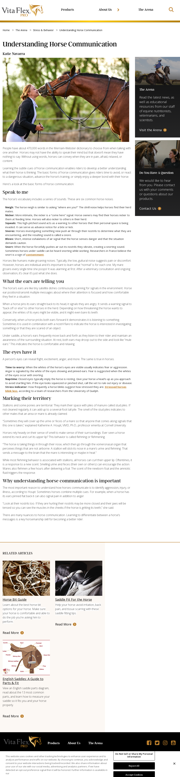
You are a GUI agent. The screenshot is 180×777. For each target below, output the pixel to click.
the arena (21, 30)
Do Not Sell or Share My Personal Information (134, 755)
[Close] (174, 764)
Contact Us (147, 209)
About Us (106, 10)
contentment (35, 255)
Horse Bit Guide (15, 600)
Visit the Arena (150, 130)
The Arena (145, 10)
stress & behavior (43, 30)
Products (68, 10)
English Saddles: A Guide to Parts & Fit (23, 681)
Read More (11, 633)
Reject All (134, 765)
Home (6, 30)
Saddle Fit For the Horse (73, 600)
